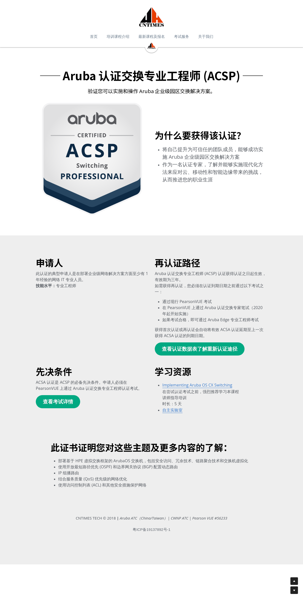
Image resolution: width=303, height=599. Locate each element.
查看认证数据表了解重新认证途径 (199, 352)
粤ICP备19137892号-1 (151, 568)
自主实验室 (172, 414)
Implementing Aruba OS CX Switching (197, 389)
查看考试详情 (58, 405)
